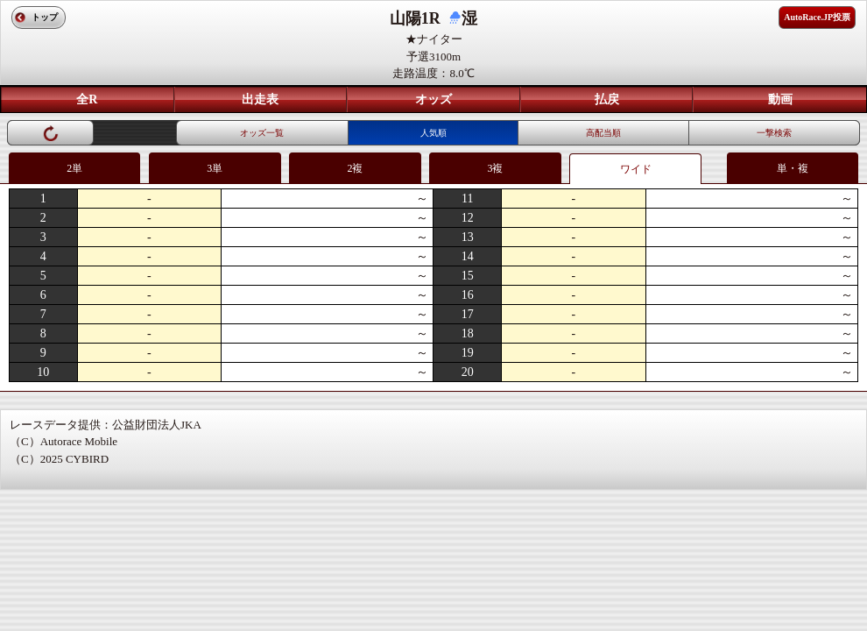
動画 (780, 99)
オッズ (433, 99)
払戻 (607, 99)
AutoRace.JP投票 (817, 17)
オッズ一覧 (262, 133)
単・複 (792, 168)
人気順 (433, 133)
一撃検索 (774, 133)
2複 (355, 168)
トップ (45, 17)
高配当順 (603, 133)
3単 (214, 168)
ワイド (636, 169)
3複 (495, 168)
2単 (74, 168)
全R (86, 99)
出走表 (260, 99)
